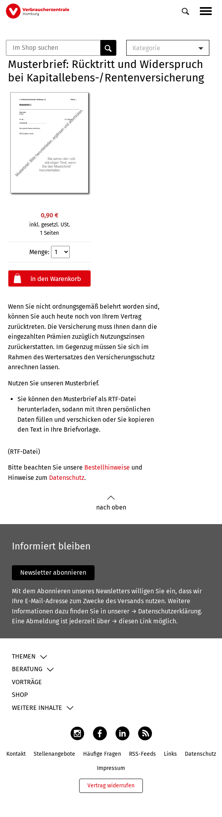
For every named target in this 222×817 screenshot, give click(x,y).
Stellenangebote (54, 754)
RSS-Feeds (142, 754)
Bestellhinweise (107, 467)
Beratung (27, 669)
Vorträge (27, 682)
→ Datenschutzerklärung (166, 611)
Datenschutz (66, 477)
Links (170, 754)
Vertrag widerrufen (111, 785)
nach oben (111, 503)
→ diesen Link (132, 621)
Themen (24, 656)
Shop (20, 694)
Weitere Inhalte (37, 707)
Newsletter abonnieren (53, 572)
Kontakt (16, 754)
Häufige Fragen (102, 754)
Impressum (111, 768)
